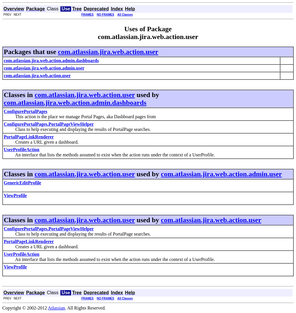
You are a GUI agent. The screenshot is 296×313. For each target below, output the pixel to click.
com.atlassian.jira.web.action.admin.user (221, 174)
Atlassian (56, 307)
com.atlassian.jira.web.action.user (108, 51)
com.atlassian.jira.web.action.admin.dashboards (75, 102)
